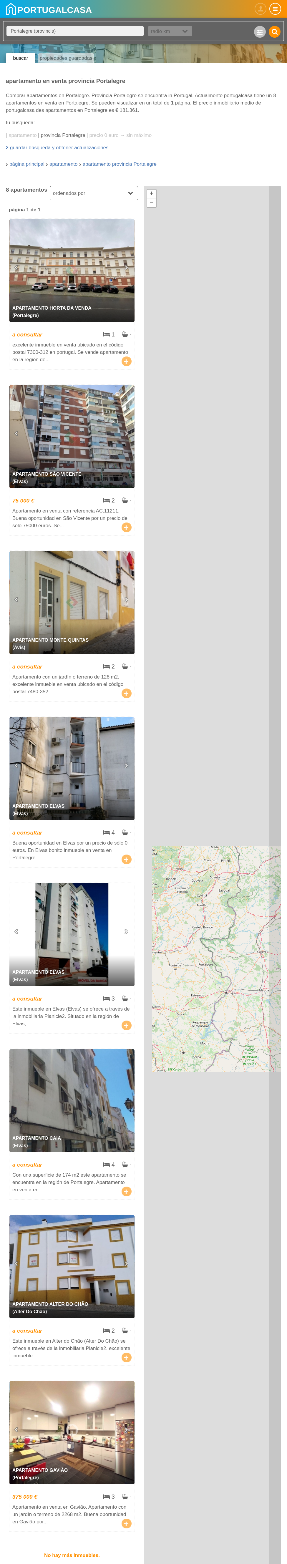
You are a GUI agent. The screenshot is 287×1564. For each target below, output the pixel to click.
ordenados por (69, 193)
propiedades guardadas (66, 58)
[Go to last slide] (16, 267)
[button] (151, 194)
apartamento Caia (72, 1124)
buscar (20, 58)
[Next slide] (127, 267)
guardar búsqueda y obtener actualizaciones (59, 147)
